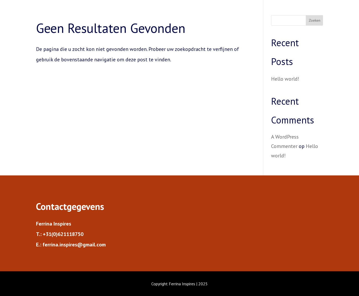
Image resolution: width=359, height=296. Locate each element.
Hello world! (285, 78)
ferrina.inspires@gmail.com (74, 244)
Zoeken (314, 20)
